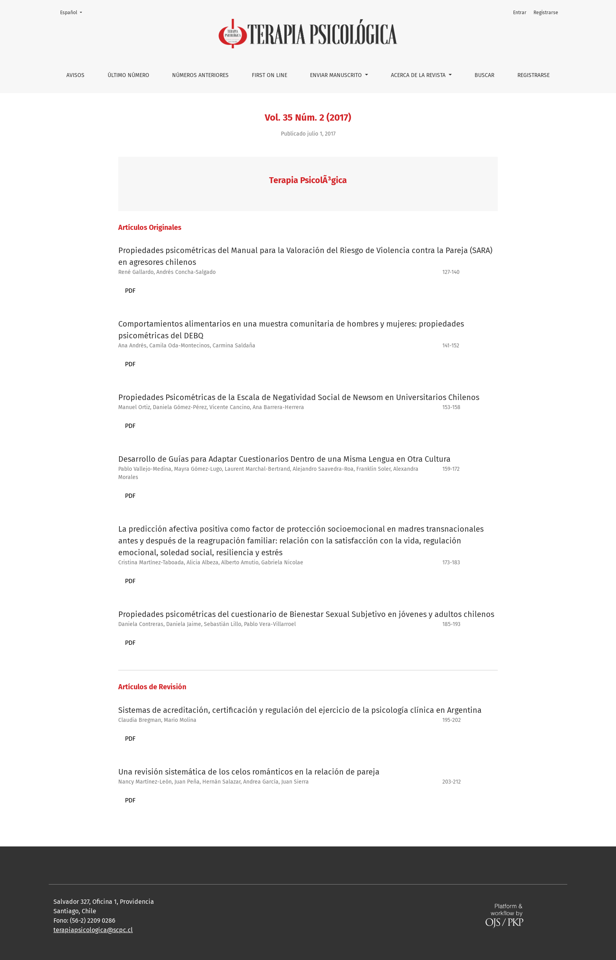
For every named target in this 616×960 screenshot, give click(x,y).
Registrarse (533, 75)
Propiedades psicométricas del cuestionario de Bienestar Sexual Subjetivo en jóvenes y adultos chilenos (306, 614)
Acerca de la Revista (419, 75)
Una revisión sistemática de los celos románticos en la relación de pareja (249, 771)
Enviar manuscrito (336, 75)
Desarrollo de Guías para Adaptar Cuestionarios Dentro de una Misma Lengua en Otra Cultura (284, 459)
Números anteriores (200, 75)
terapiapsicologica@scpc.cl (93, 930)
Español (73, 12)
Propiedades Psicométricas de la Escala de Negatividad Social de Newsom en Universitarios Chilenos (298, 397)
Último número (128, 75)
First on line (269, 75)
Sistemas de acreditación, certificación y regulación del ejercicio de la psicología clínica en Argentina (300, 710)
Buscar (484, 75)
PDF (130, 290)
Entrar (519, 12)
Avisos (75, 75)
